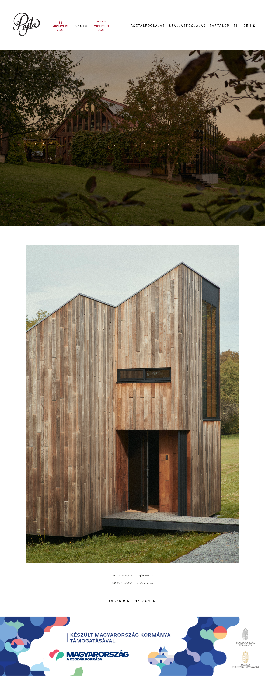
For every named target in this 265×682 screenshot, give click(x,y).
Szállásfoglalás (187, 26)
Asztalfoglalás (148, 26)
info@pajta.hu (144, 583)
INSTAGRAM (145, 601)
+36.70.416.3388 (122, 583)
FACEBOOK (119, 601)
